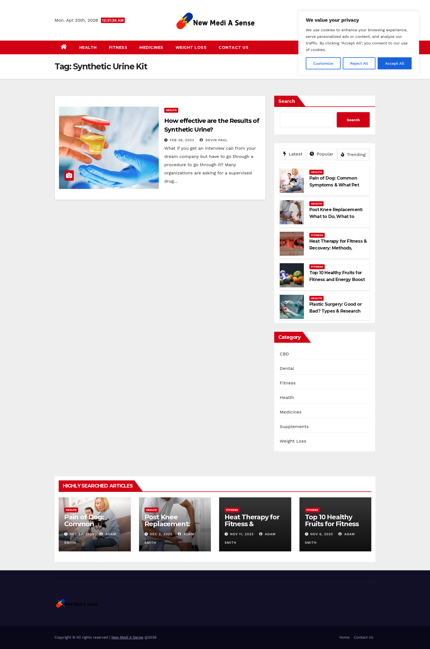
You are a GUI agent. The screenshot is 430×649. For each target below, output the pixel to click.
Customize (323, 63)
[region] (358, 43)
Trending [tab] (353, 154)
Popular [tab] (321, 154)
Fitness (118, 47)
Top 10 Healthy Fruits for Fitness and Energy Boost (333, 524)
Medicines (151, 47)
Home (344, 637)
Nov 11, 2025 (242, 534)
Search (286, 101)
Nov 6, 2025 (321, 534)
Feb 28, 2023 (182, 140)
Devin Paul (214, 140)
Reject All (359, 63)
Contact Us (233, 47)
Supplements (294, 426)
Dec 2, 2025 (161, 534)
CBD (284, 353)
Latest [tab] (292, 154)
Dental (287, 368)
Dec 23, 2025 (82, 534)
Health (88, 47)
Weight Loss (191, 47)
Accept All (394, 63)
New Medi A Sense (127, 637)
